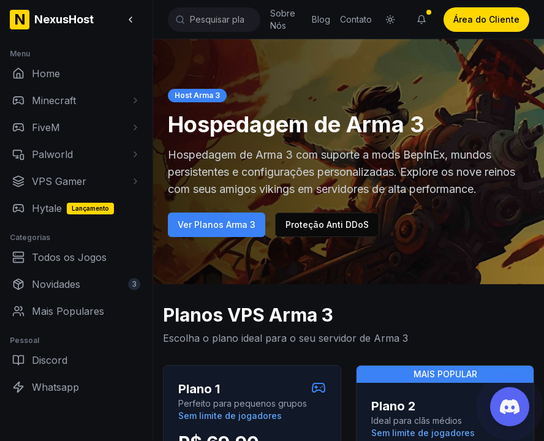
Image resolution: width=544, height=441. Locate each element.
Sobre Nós (282, 19)
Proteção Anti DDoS (327, 224)
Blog (321, 19)
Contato (356, 19)
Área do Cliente (486, 19)
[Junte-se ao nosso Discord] (509, 406)
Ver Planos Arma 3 (216, 224)
